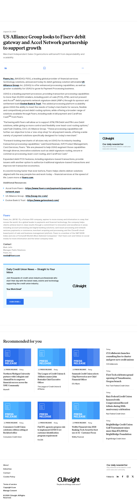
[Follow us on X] (133, 476)
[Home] (69, 481)
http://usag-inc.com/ (37, 196)
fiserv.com (27, 177)
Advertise (7, 469)
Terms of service (10, 484)
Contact (6, 473)
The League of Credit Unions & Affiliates (49, 388)
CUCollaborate (112, 364)
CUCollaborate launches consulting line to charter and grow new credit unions (120, 356)
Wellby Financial (78, 437)
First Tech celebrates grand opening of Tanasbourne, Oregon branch (119, 378)
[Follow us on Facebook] (122, 476)
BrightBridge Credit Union (116, 439)
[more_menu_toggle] (85, 68)
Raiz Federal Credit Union (115, 414)
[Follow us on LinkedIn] (118, 476)
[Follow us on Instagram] (127, 476)
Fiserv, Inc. (8, 78)
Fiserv (6, 215)
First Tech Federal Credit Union (117, 386)
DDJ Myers (76, 384)
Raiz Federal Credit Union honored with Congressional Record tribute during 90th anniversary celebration (119, 403)
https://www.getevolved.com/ (43, 200)
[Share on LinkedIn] (8, 68)
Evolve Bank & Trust (30, 103)
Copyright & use (9, 487)
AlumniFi (6, 389)
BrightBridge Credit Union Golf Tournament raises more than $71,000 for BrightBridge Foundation (119, 429)
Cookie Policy (9, 477)
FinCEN (40, 440)
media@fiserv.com (11, 255)
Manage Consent (10, 491)
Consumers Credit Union (12, 437)
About (6, 465)
